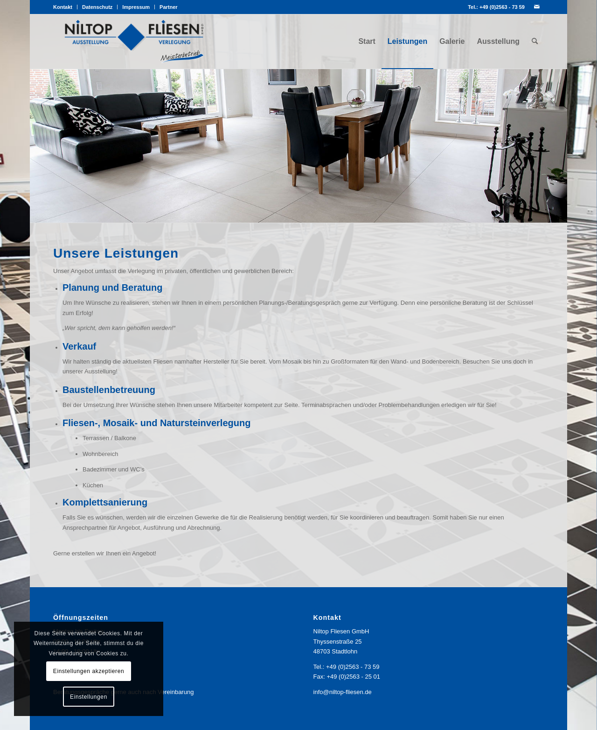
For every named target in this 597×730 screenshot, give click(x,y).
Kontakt (62, 7)
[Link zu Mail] (537, 7)
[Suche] (535, 41)
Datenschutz (97, 7)
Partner (169, 7)
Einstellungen (88, 697)
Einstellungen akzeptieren (88, 671)
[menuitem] (65, 7)
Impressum (136, 7)
